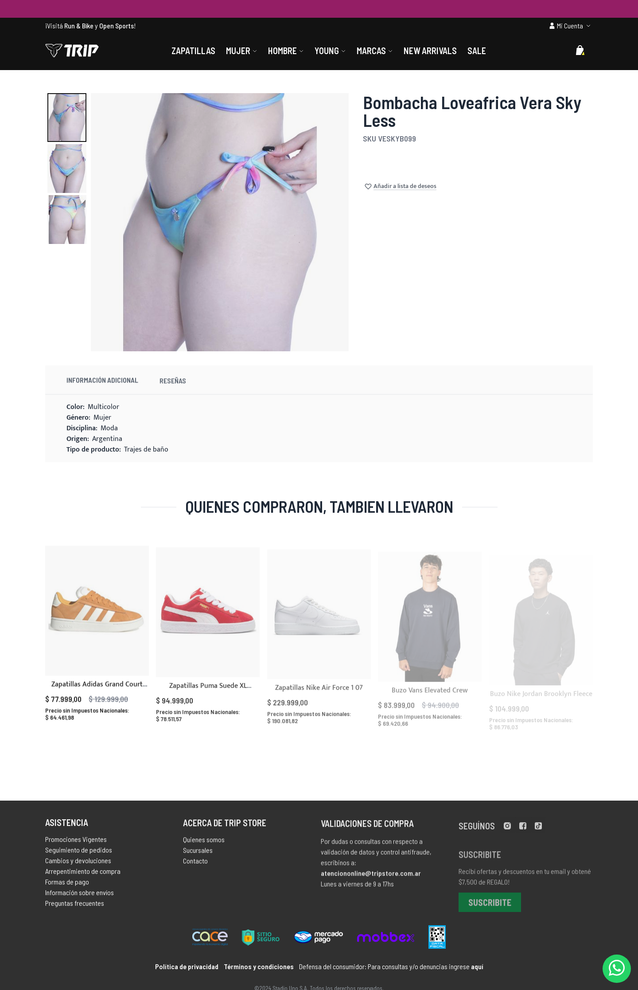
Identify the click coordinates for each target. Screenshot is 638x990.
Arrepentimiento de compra (83, 874)
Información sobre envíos (79, 896)
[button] (66, 117)
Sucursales (198, 855)
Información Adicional (102, 388)
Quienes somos (204, 844)
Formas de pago (67, 885)
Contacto (195, 865)
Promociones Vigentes (76, 842)
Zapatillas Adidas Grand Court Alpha (97, 699)
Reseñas (173, 391)
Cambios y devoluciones (78, 864)
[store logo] (72, 50)
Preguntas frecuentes (74, 906)
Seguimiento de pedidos (78, 853)
